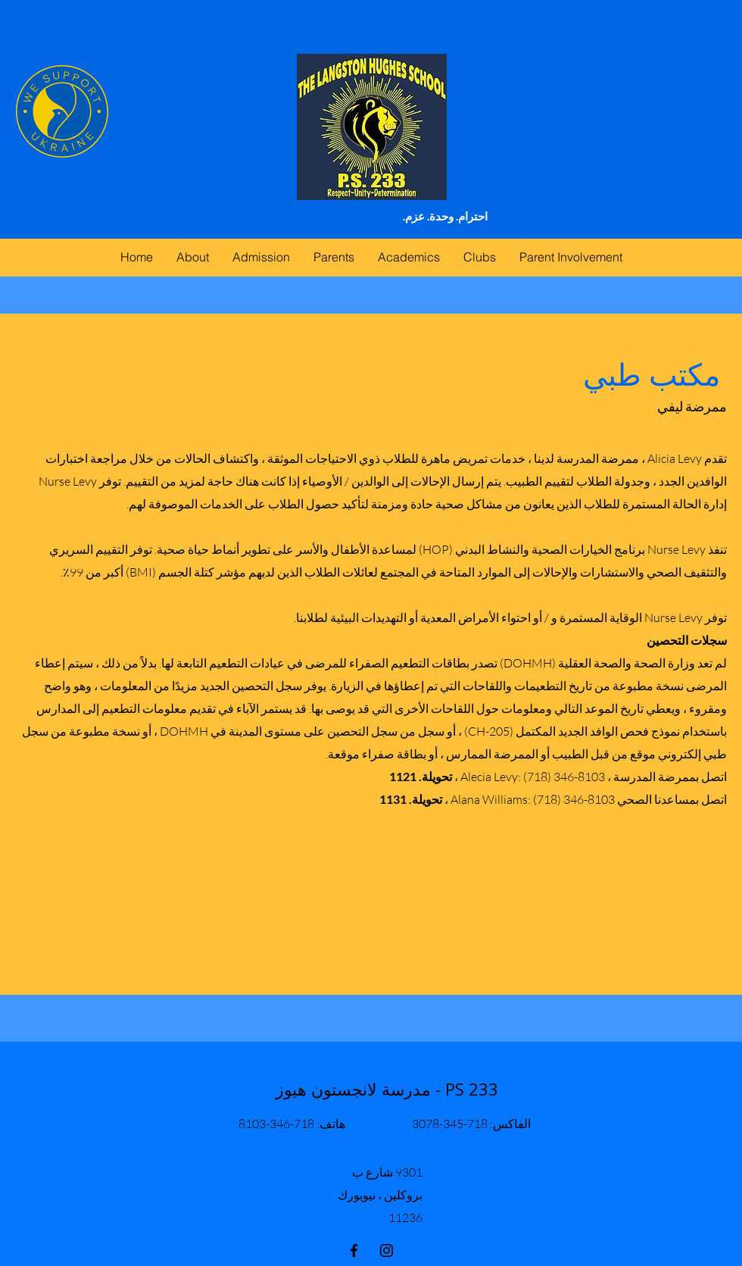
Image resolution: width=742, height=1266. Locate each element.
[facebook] (354, 1250)
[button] (333, 256)
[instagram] (386, 1250)
